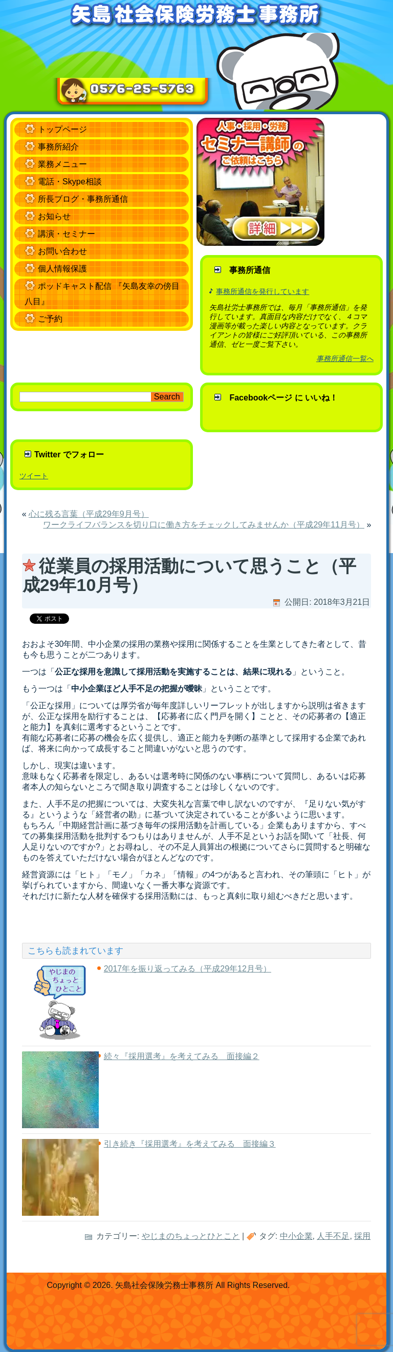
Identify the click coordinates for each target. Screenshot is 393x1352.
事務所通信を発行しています (262, 291)
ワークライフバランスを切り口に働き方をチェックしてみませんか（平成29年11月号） (203, 524)
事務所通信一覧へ (345, 358)
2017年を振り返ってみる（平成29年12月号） (187, 968)
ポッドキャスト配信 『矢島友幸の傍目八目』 (102, 294)
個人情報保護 (62, 268)
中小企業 (296, 1236)
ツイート (33, 476)
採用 (362, 1236)
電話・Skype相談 (69, 181)
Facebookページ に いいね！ (283, 397)
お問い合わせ (62, 251)
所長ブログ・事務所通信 (83, 199)
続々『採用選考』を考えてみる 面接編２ (181, 1056)
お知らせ (54, 216)
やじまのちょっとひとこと (191, 1236)
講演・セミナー (66, 233)
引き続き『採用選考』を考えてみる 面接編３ (190, 1143)
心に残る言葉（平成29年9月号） (89, 514)
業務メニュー (62, 164)
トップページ (62, 129)
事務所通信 (249, 270)
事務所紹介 (58, 146)
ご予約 (50, 318)
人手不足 (333, 1236)
